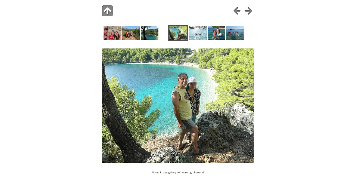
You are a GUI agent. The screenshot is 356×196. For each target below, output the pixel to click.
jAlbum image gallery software (169, 172)
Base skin (199, 172)
